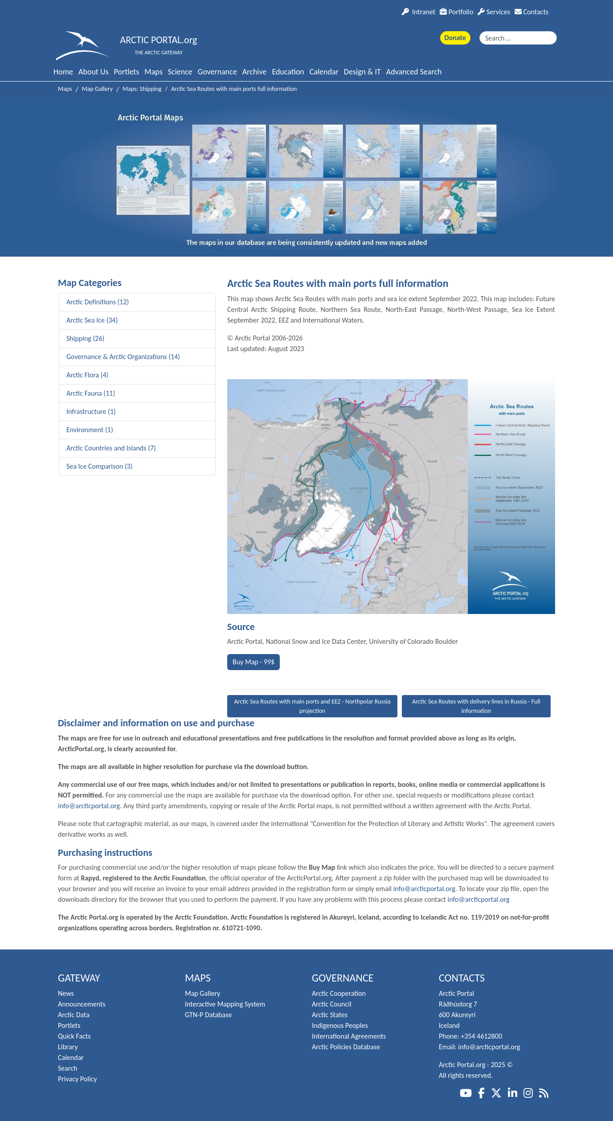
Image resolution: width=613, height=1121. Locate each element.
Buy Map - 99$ (253, 662)
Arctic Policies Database (346, 1047)
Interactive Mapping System (225, 1004)
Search (68, 1068)
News (66, 993)
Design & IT (362, 72)
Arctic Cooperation (339, 993)
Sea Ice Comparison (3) (99, 466)
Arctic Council (331, 1004)
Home (63, 72)
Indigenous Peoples (340, 1025)
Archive (254, 72)
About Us (93, 72)
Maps (153, 72)
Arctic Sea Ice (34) (92, 320)
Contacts (531, 12)
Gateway (79, 977)
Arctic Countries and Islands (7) (111, 448)
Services (494, 12)
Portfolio (456, 12)
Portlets (126, 72)
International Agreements (349, 1036)
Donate (455, 37)
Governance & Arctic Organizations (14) (123, 356)
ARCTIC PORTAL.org (158, 40)
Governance (217, 72)
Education (288, 72)
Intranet (418, 12)
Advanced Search (414, 72)
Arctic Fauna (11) (90, 393)
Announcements (82, 1004)
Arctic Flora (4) (87, 375)
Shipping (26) (85, 338)
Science (180, 72)
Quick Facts (74, 1036)
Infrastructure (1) (91, 411)
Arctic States (329, 1015)
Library (68, 1047)
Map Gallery (202, 993)
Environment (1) (89, 429)
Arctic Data (74, 1015)
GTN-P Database (208, 1015)
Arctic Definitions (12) (97, 302)
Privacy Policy (77, 1079)
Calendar (324, 72)
